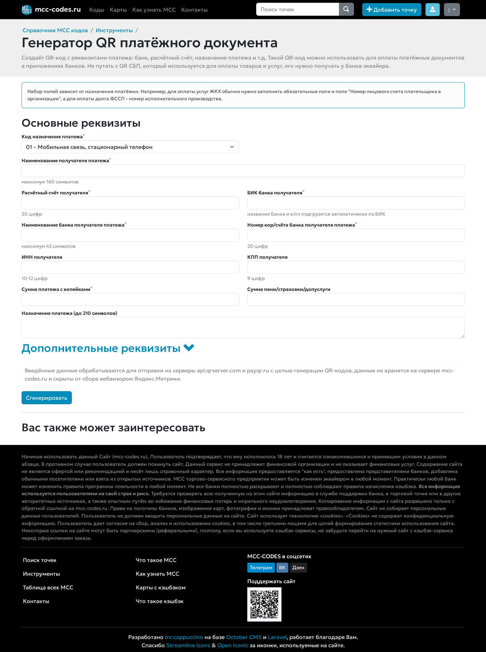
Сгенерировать (46, 397)
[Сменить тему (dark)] (452, 9)
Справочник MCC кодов (55, 30)
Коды (96, 9)
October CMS (244, 637)
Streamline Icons (188, 645)
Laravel (277, 637)
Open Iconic (232, 645)
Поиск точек (39, 560)
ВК (282, 567)
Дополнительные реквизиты (108, 348)
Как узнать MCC (154, 9)
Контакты (194, 9)
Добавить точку (392, 9)
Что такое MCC (156, 560)
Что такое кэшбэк (160, 601)
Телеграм (261, 567)
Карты (118, 9)
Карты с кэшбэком (161, 587)
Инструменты (114, 30)
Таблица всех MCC (48, 587)
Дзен (298, 567)
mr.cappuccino (184, 637)
